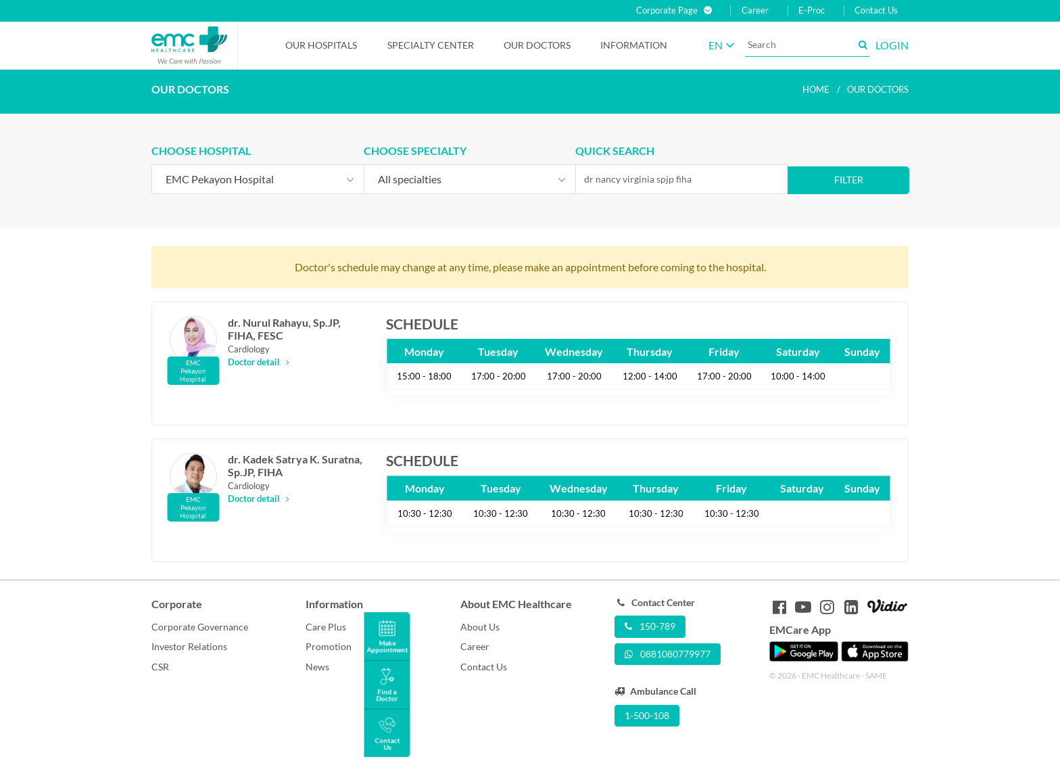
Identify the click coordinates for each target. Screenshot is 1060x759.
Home (815, 89)
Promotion (329, 646)
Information (633, 45)
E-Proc (811, 10)
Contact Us (876, 10)
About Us (480, 626)
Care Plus (326, 626)
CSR (160, 666)
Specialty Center (430, 45)
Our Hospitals (321, 45)
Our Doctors (537, 45)
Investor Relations (189, 646)
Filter (848, 179)
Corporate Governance (199, 626)
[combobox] (257, 179)
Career (755, 10)
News (317, 666)
